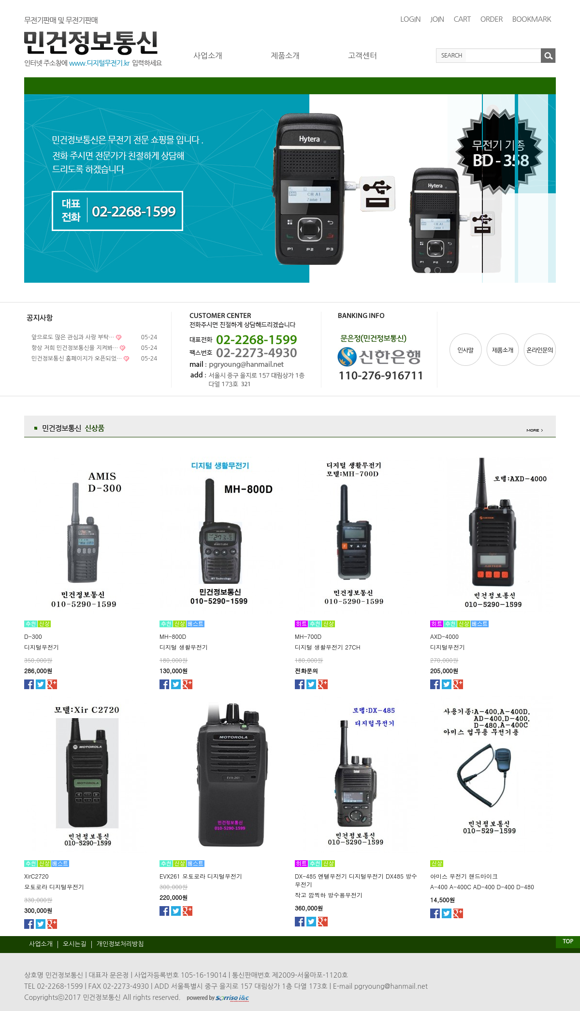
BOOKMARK (531, 19)
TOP (568, 941)
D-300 (33, 636)
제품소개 (285, 55)
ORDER (491, 19)
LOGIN (410, 19)
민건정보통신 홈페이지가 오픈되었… (76, 358)
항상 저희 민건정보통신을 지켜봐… (74, 348)
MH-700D (308, 636)
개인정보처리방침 (120, 944)
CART (461, 19)
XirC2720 (36, 876)
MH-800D (173, 636)
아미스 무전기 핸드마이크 (464, 876)
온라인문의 (539, 349)
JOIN (437, 19)
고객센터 (362, 55)
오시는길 (75, 944)
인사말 (467, 349)
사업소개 (207, 55)
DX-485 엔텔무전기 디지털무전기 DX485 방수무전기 (356, 880)
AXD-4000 (444, 636)
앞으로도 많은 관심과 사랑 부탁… (72, 337)
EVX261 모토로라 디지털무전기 (201, 876)
